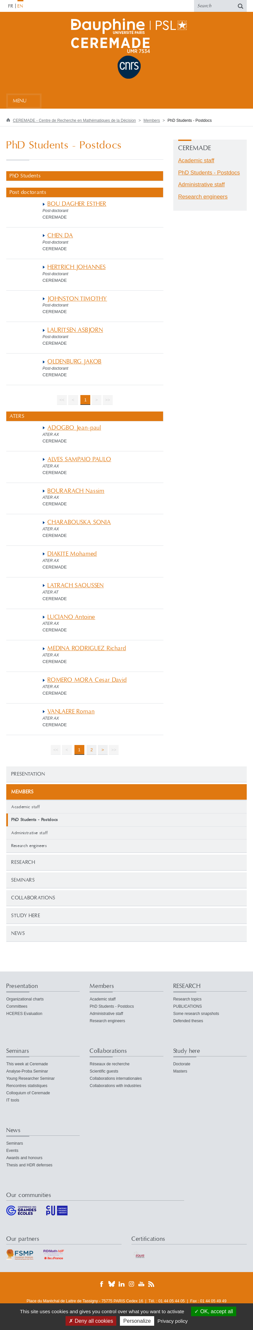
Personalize (137, 1321)
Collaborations (33, 898)
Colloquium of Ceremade (28, 1093)
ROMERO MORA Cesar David (87, 680)
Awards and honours (24, 1158)
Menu (19, 101)
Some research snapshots (196, 1013)
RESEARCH (23, 862)
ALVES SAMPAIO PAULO (79, 459)
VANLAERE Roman (71, 711)
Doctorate (181, 1064)
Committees (16, 1006)
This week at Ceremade (27, 1064)
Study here (25, 916)
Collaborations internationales (116, 1078)
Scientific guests (104, 1071)
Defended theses (188, 1021)
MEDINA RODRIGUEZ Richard (86, 648)
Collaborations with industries (115, 1085)
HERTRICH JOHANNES (76, 267)
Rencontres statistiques (26, 1085)
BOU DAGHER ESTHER (76, 204)
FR (11, 6)
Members (152, 120)
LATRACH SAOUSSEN (75, 585)
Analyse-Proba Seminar (27, 1071)
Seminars (23, 880)
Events (12, 1150)
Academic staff (25, 807)
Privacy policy (172, 1321)
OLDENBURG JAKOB (74, 361)
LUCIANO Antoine (71, 617)
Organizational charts (24, 999)
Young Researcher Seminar (30, 1078)
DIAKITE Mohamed (72, 554)
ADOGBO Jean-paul (74, 428)
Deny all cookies (91, 1321)
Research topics (187, 999)
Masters (180, 1071)
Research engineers (29, 845)
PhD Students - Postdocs (209, 173)
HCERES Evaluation (24, 1013)
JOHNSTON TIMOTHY (77, 299)
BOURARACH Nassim (75, 491)
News (18, 933)
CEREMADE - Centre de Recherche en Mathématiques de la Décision (74, 120)
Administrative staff (29, 833)
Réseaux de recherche (109, 1064)
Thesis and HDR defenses (29, 1165)
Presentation (28, 774)
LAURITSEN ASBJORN (75, 330)
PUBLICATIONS (187, 1006)
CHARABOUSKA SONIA (79, 522)
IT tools (12, 1100)
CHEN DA (60, 235)
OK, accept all (213, 1311)
